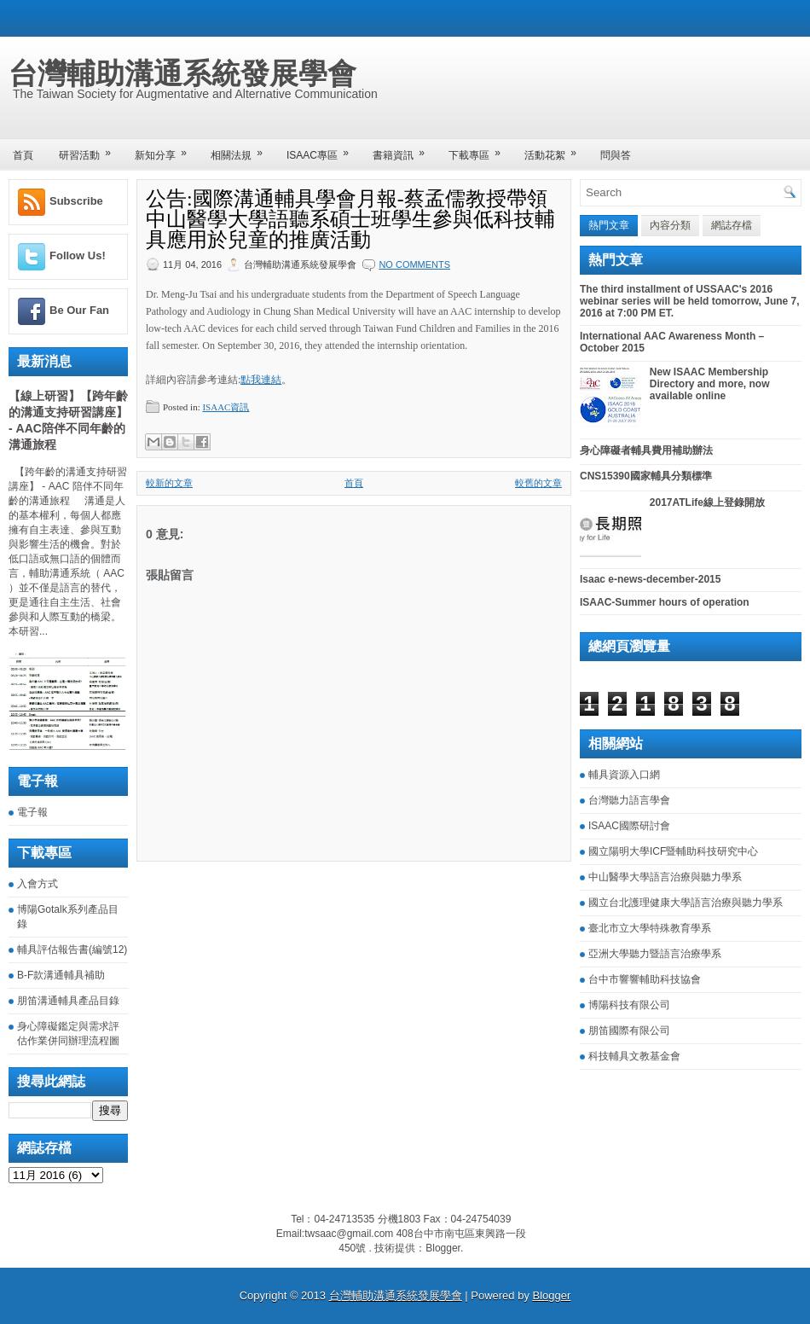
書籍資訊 (404, 149)
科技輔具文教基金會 (634, 1056)
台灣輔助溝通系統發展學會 (182, 73)
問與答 (615, 155)
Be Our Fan (79, 310)
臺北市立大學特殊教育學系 (649, 928)
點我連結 (260, 380)
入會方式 (37, 884)
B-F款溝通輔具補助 (61, 975)
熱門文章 (608, 225)
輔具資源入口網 (624, 775)
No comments (414, 264)
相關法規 (242, 149)
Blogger (442, 1248)
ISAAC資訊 (225, 407)
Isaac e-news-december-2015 (650, 579)
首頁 (23, 155)
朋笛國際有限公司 (629, 1031)
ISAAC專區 (323, 149)
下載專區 (480, 149)
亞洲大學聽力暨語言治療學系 (654, 954)
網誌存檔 (731, 225)
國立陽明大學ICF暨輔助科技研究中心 (673, 851)
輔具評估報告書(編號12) (72, 949)
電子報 (32, 812)
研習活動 (90, 149)
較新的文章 (169, 483)
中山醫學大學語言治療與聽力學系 (665, 877)
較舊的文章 (538, 483)
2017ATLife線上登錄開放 (707, 502)
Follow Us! (77, 255)
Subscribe (76, 201)
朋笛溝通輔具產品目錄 (68, 1001)
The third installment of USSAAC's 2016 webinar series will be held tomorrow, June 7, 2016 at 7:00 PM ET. (690, 301)
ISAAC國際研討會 (629, 826)
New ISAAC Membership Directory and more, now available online (710, 384)
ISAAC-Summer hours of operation (664, 602)
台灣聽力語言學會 (629, 800)
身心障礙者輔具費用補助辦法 (646, 450)
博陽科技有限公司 (629, 1005)
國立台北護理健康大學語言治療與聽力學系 (685, 903)
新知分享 (166, 149)
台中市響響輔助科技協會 (644, 979)
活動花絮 (555, 149)
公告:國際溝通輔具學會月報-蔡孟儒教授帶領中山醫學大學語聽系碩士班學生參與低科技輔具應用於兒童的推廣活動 (350, 219)
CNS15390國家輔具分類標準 (646, 476)
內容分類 (670, 225)
